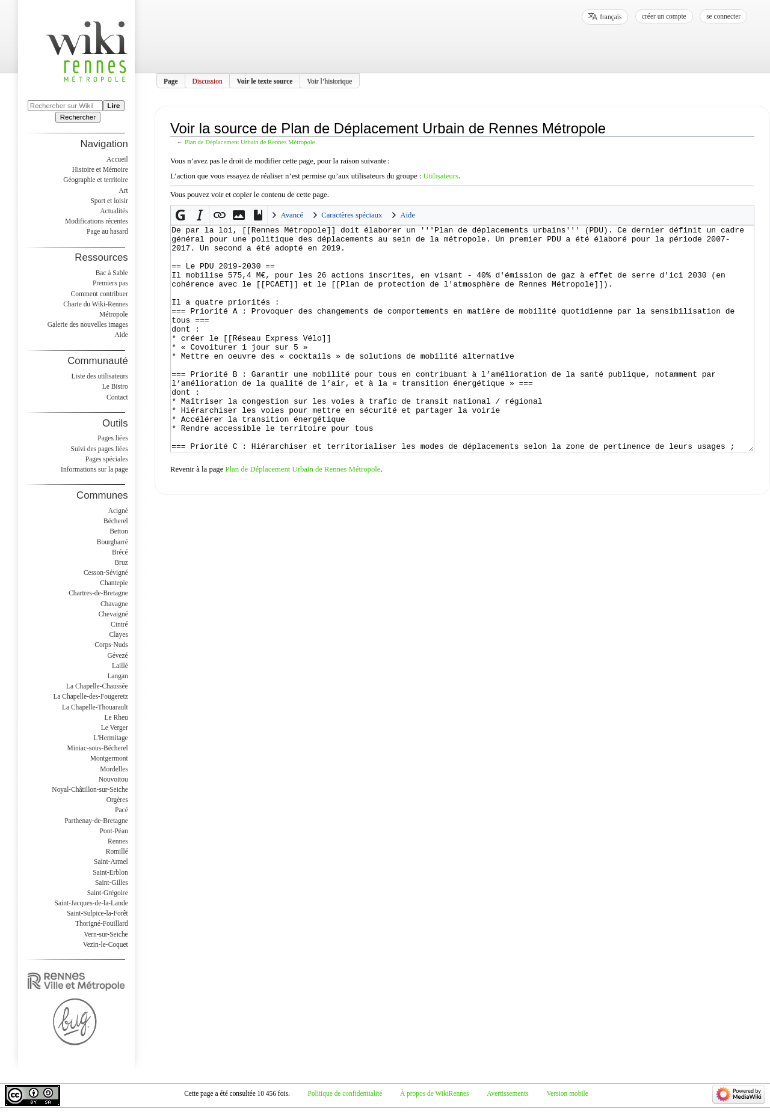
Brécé (120, 552)
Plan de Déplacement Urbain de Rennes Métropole (250, 142)
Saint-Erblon (110, 872)
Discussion (207, 80)
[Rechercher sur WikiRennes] (65, 105)
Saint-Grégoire (107, 892)
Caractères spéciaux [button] (351, 215)
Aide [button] (407, 215)
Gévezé (117, 655)
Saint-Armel (111, 861)
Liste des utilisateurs (100, 376)
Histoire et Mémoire (100, 169)
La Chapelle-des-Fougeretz (90, 696)
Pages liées (112, 438)
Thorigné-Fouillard (101, 923)
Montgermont (109, 758)
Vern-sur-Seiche (106, 934)
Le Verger (114, 727)
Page (171, 80)
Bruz (121, 562)
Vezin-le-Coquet (105, 944)
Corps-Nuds (111, 644)
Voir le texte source (264, 80)
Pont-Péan (114, 830)
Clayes (118, 634)
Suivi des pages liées (99, 448)
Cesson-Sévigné (106, 572)
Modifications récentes (96, 221)
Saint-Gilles (111, 882)
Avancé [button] (291, 215)
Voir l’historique (329, 80)
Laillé (120, 665)
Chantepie (114, 582)
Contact (117, 397)
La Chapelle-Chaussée (97, 686)
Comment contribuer (99, 293)
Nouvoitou (113, 779)
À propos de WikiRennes (434, 1093)
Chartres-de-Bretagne (98, 593)
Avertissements (508, 1093)
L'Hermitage (110, 737)
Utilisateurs (440, 176)
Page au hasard (107, 231)
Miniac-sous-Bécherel (97, 748)
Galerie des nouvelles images (88, 324)
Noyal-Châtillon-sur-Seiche (90, 789)
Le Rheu (116, 717)
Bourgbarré (112, 541)
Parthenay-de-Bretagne (96, 820)
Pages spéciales (106, 459)
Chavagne (114, 603)
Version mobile (567, 1093)
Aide (121, 334)
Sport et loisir (109, 200)
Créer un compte (664, 16)
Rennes (118, 841)
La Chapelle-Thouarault (95, 707)
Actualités (114, 210)
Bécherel (115, 520)
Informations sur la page (94, 469)
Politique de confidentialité (345, 1093)
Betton (118, 531)
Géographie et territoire (95, 179)
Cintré (119, 624)
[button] (180, 215)
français (610, 16)
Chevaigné (113, 614)
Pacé (121, 809)
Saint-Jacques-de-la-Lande (91, 903)
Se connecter (723, 16)
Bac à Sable (112, 272)
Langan (117, 675)
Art (123, 190)
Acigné (118, 510)
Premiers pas (110, 283)
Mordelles (114, 769)
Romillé (117, 851)
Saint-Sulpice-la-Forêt (97, 913)
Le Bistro (115, 386)
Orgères (117, 799)
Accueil (117, 159)
